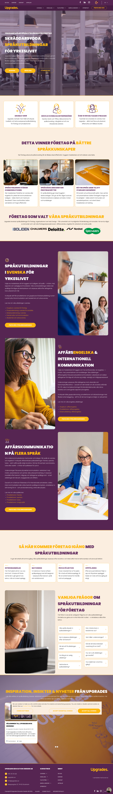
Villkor (37, 791)
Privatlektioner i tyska (13, 500)
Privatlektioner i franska (14, 495)
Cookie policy (46, 791)
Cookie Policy (27, 706)
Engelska (51, 8)
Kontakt (21, 2)
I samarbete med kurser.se (100, 777)
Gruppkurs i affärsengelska (68, 407)
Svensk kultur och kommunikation (17, 315)
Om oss (7, 2)
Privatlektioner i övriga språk (16, 502)
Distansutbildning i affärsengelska (70, 412)
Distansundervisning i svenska (16, 313)
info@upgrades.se (13, 781)
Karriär (14, 2)
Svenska (40, 8)
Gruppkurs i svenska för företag (17, 308)
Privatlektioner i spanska (14, 497)
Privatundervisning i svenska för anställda (20, 310)
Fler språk (61, 8)
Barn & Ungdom (74, 8)
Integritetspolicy (58, 791)
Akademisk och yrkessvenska (16, 318)
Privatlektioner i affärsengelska (69, 409)
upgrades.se (12, 777)
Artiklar (28, 2)
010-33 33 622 (12, 774)
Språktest (86, 8)
